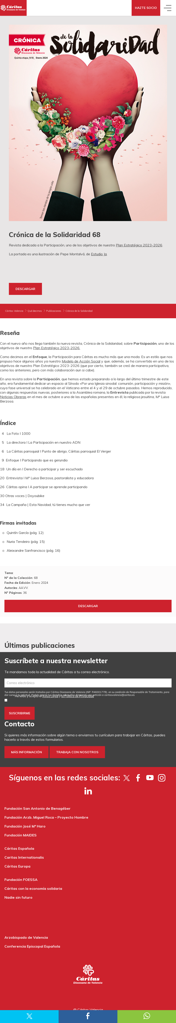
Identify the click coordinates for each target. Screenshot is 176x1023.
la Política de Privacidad (77, 696)
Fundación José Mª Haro (24, 826)
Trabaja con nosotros (77, 752)
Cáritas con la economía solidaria (33, 888)
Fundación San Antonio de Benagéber (37, 808)
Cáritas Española (19, 848)
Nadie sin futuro (18, 897)
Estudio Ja (99, 254)
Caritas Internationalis (24, 857)
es (119, 695)
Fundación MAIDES (20, 835)
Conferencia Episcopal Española (32, 946)
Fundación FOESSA (21, 879)
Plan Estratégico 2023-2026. (56, 348)
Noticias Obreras (13, 397)
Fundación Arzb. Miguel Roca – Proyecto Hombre (46, 817)
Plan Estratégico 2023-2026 (139, 245)
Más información (26, 752)
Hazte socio (146, 8)
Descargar (25, 289)
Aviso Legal (50, 696)
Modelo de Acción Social (81, 361)
